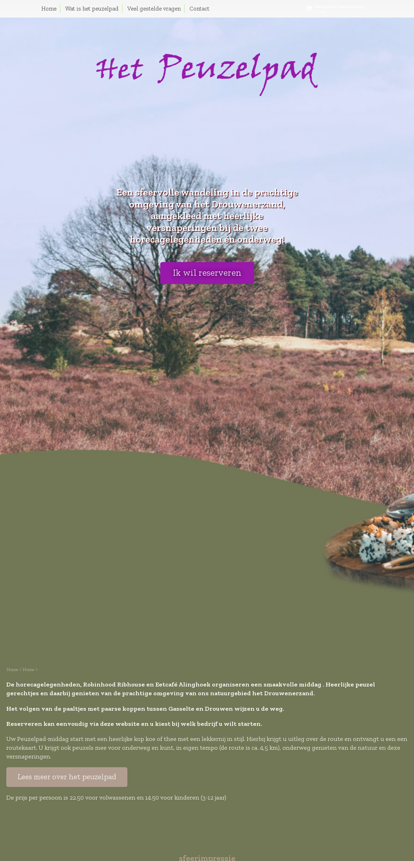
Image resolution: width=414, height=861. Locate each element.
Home (48, 8)
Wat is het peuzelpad (92, 8)
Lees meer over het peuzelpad (67, 776)
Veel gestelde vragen (154, 8)
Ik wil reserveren (207, 272)
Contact (199, 8)
